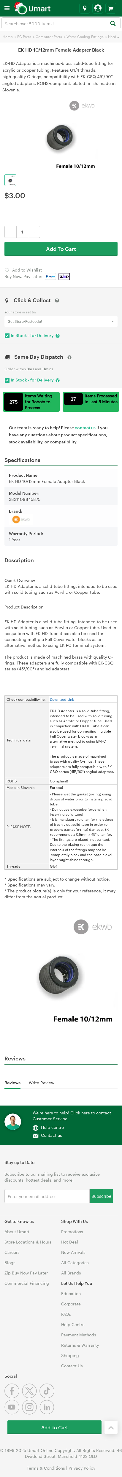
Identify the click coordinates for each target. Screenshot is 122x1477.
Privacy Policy (82, 1468)
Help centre (52, 1127)
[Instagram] (30, 1412)
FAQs (66, 1314)
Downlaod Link (62, 699)
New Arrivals (73, 1252)
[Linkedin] (47, 1412)
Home (8, 36)
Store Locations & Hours (27, 1241)
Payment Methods (78, 1334)
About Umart (16, 1231)
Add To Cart (61, 249)
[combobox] (61, 23)
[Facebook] (13, 1396)
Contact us (51, 1135)
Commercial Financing (26, 1283)
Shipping (70, 1355)
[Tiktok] (47, 1396)
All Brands (71, 1272)
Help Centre (73, 1324)
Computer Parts (49, 36)
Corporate (71, 1303)
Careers (12, 1252)
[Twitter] (30, 1396)
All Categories (75, 1262)
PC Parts (24, 36)
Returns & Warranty (80, 1345)
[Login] (97, 8)
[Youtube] (13, 1412)
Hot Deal (69, 1241)
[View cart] (110, 8)
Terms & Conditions (46, 1468)
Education (71, 1293)
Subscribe (101, 1196)
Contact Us (72, 1365)
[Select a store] (84, 8)
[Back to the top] (111, 1427)
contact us (85, 427)
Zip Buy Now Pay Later (26, 1272)
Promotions (72, 1231)
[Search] (112, 24)
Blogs (9, 1262)
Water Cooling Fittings (85, 36)
